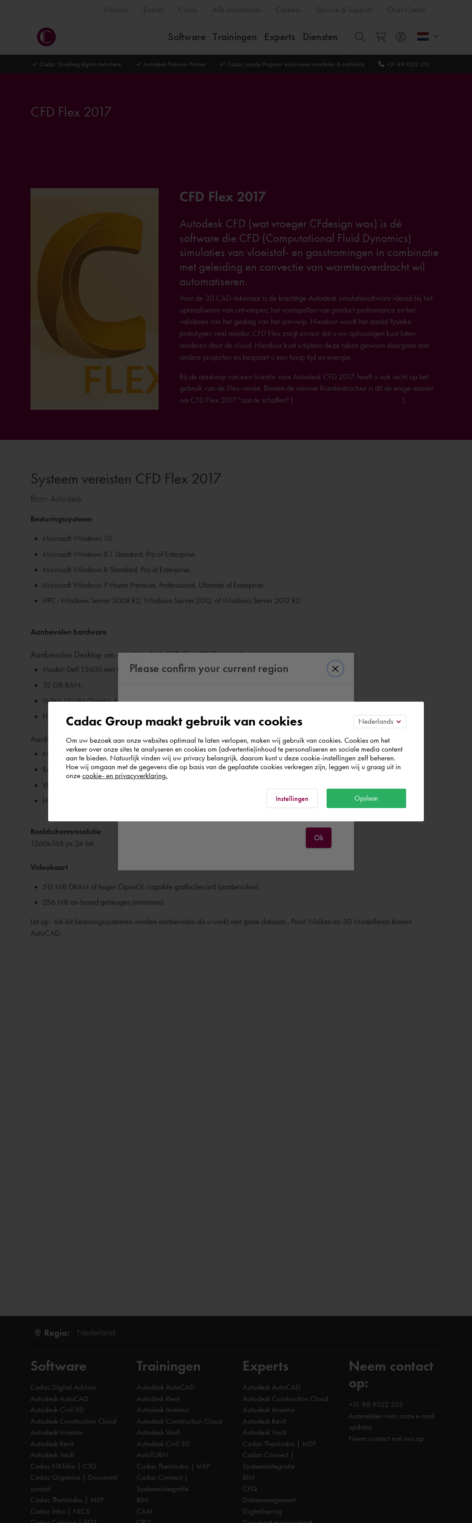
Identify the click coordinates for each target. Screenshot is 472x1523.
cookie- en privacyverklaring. (124, 775)
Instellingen (292, 798)
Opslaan (366, 798)
